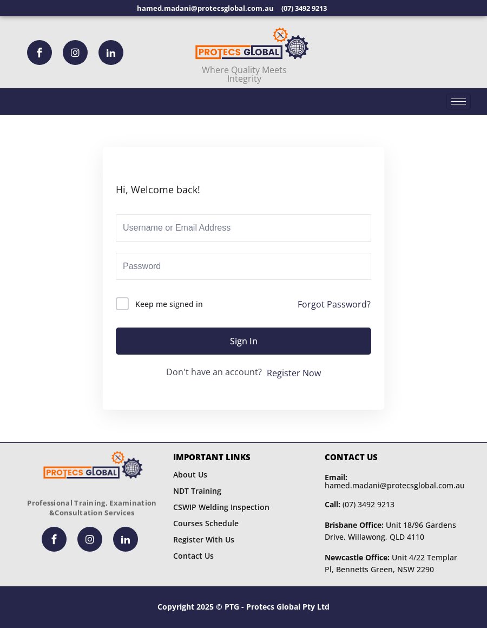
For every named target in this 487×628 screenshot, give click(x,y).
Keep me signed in (169, 304)
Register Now (294, 373)
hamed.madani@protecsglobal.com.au (395, 481)
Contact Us (193, 556)
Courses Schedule (206, 523)
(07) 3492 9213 (359, 504)
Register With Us (203, 539)
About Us (190, 474)
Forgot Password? (334, 304)
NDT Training (197, 491)
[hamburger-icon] (458, 101)
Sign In (244, 341)
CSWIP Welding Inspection (221, 507)
